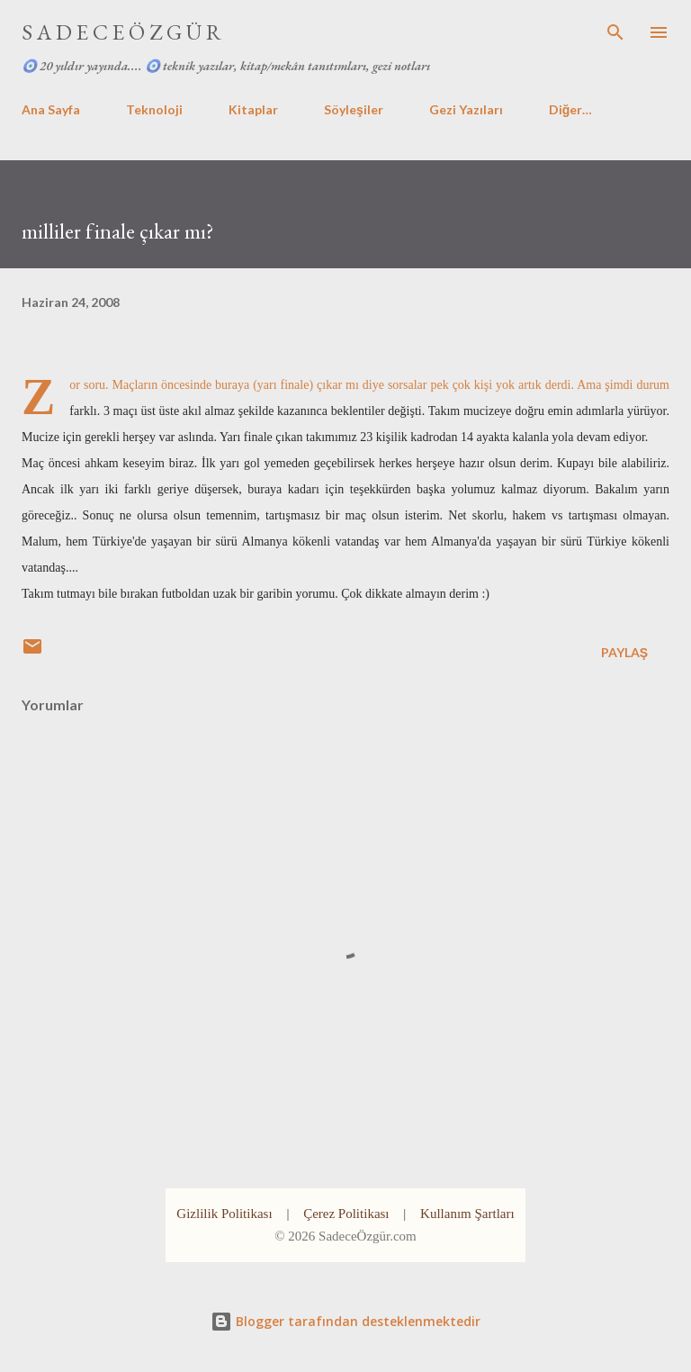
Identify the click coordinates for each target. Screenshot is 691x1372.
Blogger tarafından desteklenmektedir (345, 1321)
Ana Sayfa (51, 109)
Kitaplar (253, 109)
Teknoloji (154, 109)
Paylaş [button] (624, 652)
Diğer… (571, 109)
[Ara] (615, 32)
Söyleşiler (353, 109)
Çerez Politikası (346, 1213)
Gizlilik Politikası (224, 1213)
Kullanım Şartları (467, 1213)
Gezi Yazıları (466, 109)
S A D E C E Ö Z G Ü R (121, 32)
